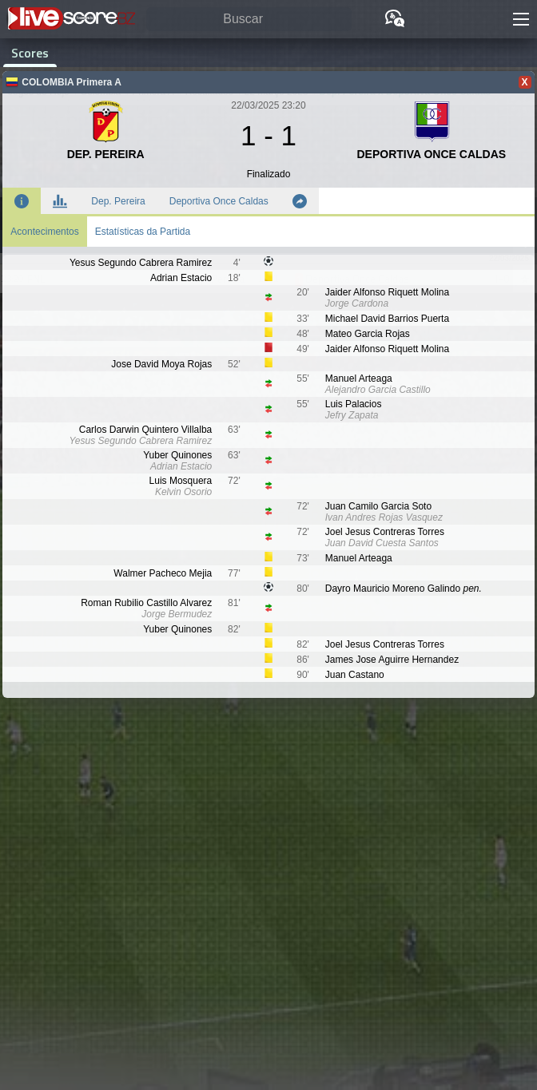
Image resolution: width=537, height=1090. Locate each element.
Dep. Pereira (118, 201)
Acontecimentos (44, 231)
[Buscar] (249, 19)
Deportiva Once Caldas (218, 201)
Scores (30, 52)
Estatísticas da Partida (142, 231)
